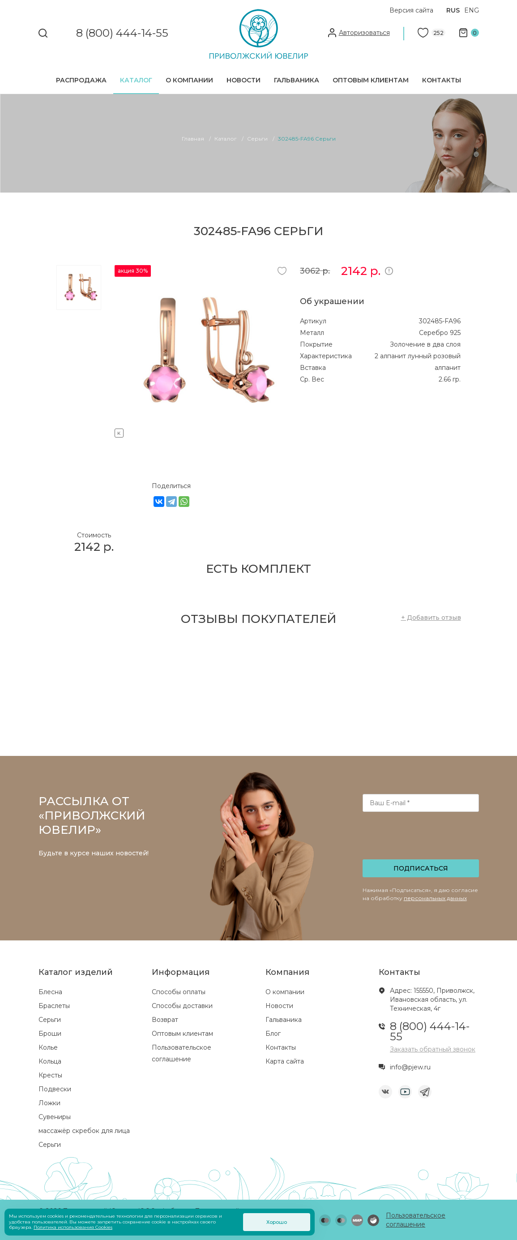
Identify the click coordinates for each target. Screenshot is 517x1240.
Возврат (165, 1020)
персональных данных (435, 898)
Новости (243, 80)
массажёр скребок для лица (84, 1131)
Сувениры (54, 1117)
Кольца (49, 1061)
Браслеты (54, 1006)
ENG (471, 10)
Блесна (50, 992)
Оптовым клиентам (371, 80)
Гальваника (296, 80)
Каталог (136, 80)
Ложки (49, 1103)
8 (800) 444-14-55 (122, 33)
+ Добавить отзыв (431, 618)
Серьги (49, 1020)
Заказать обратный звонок (432, 1049)
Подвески (54, 1089)
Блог (273, 1034)
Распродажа (81, 80)
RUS (453, 10)
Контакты (441, 80)
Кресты (50, 1075)
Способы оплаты (178, 992)
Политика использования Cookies (73, 1227)
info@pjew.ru (410, 1067)
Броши (49, 1034)
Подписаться (420, 868)
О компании (189, 80)
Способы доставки (182, 1006)
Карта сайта (284, 1061)
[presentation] (421, 838)
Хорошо (276, 1222)
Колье (48, 1047)
